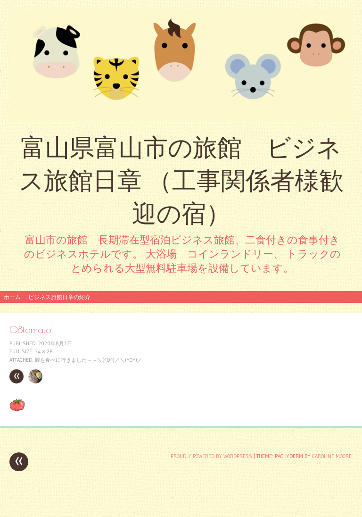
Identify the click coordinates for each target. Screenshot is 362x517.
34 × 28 (44, 351)
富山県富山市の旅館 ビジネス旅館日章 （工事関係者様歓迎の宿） (181, 180)
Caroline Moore (332, 456)
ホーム (12, 296)
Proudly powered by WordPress (211, 456)
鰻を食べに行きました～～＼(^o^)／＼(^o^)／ (88, 360)
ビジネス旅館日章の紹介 (59, 296)
